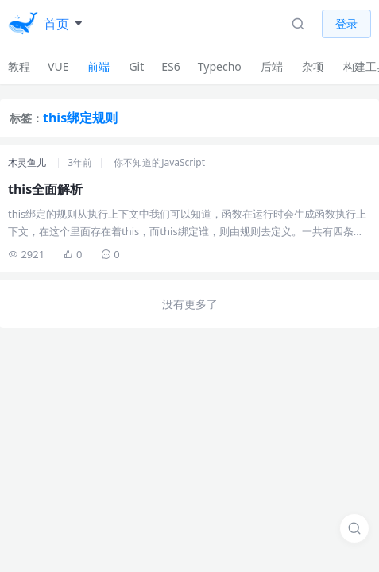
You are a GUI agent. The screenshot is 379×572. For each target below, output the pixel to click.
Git (136, 66)
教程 (19, 66)
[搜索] (354, 528)
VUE (58, 66)
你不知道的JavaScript (159, 162)
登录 (346, 23)
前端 (98, 66)
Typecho (220, 66)
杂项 (313, 66)
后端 (272, 66)
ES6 (170, 66)
